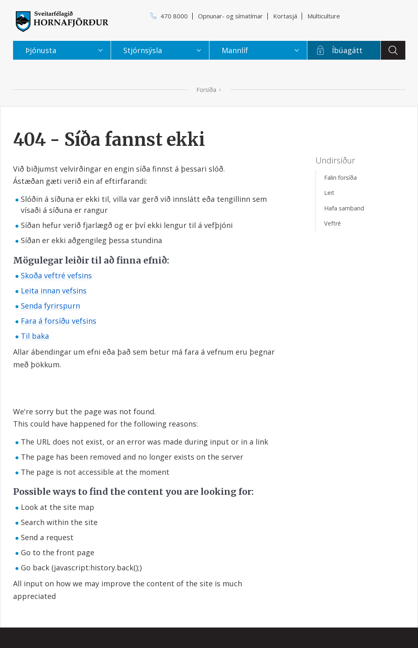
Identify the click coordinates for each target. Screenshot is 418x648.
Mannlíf (235, 50)
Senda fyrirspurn (50, 306)
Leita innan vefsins (54, 290)
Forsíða (206, 90)
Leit (329, 193)
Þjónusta (40, 50)
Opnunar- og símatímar (230, 16)
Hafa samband (344, 208)
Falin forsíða (340, 177)
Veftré (332, 223)
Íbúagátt (347, 50)
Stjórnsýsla (142, 50)
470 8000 (174, 16)
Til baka (35, 336)
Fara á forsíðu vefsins (58, 321)
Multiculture (323, 16)
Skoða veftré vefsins (56, 275)
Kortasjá (285, 16)
